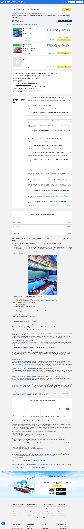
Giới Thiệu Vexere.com (31, 526)
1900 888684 (43, 324)
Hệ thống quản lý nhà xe (63, 526)
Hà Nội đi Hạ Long (61, 506)
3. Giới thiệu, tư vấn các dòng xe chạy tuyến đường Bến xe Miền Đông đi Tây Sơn (31, 86)
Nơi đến (31, 8)
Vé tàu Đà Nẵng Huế (31, 513)
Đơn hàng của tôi (39, 2)
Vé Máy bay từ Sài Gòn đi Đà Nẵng (49, 509)
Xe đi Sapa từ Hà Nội (16, 511)
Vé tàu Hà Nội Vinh (30, 515)
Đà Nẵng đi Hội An (61, 511)
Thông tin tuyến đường (17, 80)
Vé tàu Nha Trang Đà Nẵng (32, 511)
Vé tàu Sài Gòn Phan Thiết (32, 506)
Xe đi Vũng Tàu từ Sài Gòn (17, 506)
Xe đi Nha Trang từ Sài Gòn (17, 508)
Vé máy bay (45, 502)
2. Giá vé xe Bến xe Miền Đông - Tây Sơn (23, 85)
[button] (49, 97)
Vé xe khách (14, 13)
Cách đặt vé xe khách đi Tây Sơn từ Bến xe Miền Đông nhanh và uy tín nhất (27, 90)
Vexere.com (38, 333)
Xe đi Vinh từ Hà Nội (15, 515)
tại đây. (31, 457)
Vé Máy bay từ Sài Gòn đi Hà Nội (49, 508)
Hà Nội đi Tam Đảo (61, 509)
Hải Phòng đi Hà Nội (61, 515)
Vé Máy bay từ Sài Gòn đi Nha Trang (49, 506)
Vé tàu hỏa (30, 502)
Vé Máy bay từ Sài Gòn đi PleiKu (49, 513)
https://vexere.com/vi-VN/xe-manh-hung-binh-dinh (45, 322)
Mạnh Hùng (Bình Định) (46, 300)
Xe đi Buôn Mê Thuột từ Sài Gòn (18, 504)
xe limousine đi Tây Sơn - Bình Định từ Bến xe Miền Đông (25, 364)
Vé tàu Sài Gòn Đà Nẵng (31, 508)
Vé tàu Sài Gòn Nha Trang (32, 504)
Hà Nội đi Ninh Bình (61, 504)
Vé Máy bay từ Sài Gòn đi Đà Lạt (49, 511)
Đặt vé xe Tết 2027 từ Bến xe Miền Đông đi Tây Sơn (23, 91)
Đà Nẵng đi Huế (61, 513)
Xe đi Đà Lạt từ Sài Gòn (16, 509)
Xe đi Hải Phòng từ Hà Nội (17, 513)
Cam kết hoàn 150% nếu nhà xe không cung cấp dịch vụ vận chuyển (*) (18, 2)
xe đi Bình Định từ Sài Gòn (22, 13)
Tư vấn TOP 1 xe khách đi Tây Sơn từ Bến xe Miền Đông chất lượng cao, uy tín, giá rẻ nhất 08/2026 (31, 75)
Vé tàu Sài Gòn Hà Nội (31, 509)
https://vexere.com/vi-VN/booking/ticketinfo (47, 455)
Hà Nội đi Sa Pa (61, 508)
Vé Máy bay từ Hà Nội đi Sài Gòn (49, 504)
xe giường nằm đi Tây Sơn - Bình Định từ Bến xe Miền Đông (26, 378)
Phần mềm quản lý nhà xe (62, 528)
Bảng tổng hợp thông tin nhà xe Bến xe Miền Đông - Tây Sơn (24, 88)
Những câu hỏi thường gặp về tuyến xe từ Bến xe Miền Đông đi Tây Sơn (26, 78)
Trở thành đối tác (57, 2)
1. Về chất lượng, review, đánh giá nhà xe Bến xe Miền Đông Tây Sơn (28, 83)
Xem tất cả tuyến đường (42, 517)
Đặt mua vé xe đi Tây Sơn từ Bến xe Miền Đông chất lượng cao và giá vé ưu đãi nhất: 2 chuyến (35, 73)
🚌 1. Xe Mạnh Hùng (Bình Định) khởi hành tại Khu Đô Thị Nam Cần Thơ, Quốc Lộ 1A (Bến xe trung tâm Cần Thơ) (37, 76)
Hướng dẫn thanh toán (47, 526)
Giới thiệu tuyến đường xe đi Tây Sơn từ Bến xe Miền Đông (24, 81)
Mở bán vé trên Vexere (48, 2)
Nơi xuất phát (18, 8)
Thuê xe (60, 502)
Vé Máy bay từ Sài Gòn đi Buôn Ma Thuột (49, 516)
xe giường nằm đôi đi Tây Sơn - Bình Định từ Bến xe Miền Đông (26, 393)
